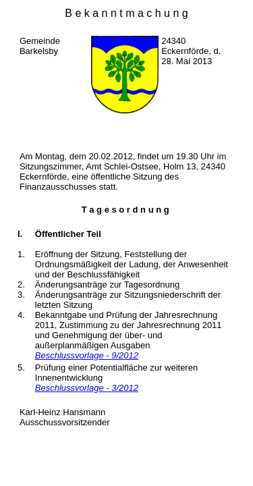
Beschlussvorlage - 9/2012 (86, 355)
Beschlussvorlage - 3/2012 (86, 388)
